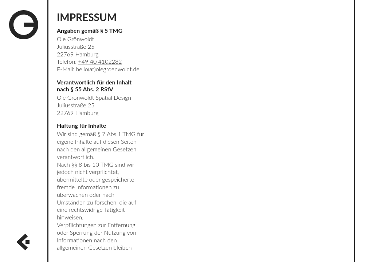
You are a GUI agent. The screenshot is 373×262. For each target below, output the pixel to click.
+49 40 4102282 (100, 61)
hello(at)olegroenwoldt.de (107, 69)
